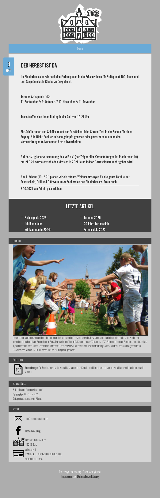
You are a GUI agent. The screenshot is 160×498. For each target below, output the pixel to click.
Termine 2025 (92, 217)
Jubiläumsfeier (33, 223)
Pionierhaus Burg (32, 431)
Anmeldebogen (31, 368)
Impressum (66, 476)
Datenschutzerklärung (88, 476)
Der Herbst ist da (39, 65)
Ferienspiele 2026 (36, 217)
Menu (80, 48)
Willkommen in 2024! (38, 229)
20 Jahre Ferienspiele (96, 223)
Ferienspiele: (18, 394)
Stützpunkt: (18, 398)
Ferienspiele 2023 (94, 229)
